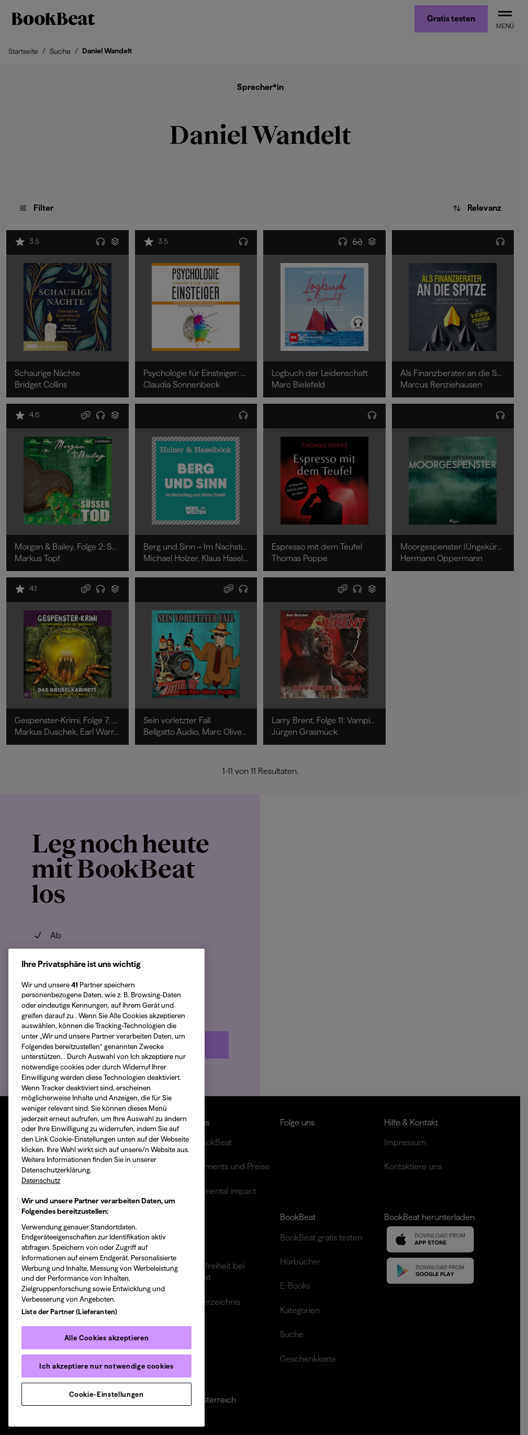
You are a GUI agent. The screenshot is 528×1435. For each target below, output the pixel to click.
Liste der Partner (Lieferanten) (69, 1311)
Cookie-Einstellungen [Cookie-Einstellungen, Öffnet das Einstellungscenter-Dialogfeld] (106, 1394)
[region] (106, 1188)
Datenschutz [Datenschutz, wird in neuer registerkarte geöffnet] (40, 1180)
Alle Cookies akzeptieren (106, 1337)
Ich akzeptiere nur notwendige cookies (106, 1366)
